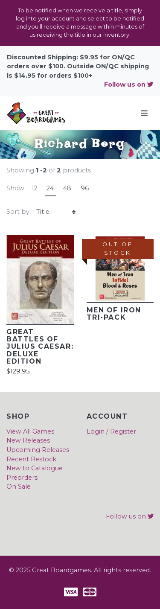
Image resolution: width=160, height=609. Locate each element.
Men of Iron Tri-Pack (114, 313)
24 (50, 188)
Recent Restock (31, 459)
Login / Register (111, 431)
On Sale (18, 486)
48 (67, 188)
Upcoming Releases (37, 450)
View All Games (30, 431)
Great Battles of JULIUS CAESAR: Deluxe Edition (39, 347)
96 (85, 188)
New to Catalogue (34, 468)
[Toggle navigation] (144, 113)
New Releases (28, 440)
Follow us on (128, 84)
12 (35, 188)
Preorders (22, 477)
